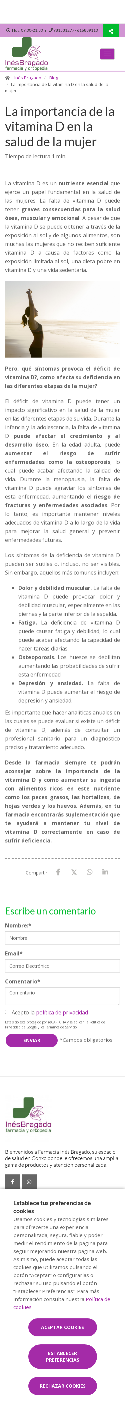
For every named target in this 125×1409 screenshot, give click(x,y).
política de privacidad (62, 1012)
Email (14, 953)
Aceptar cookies (62, 1327)
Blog (53, 78)
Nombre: (18, 925)
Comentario (22, 981)
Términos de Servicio (61, 1027)
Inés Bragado (27, 78)
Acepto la (46, 1012)
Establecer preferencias (62, 1356)
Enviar (31, 1040)
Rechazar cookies (63, 1386)
